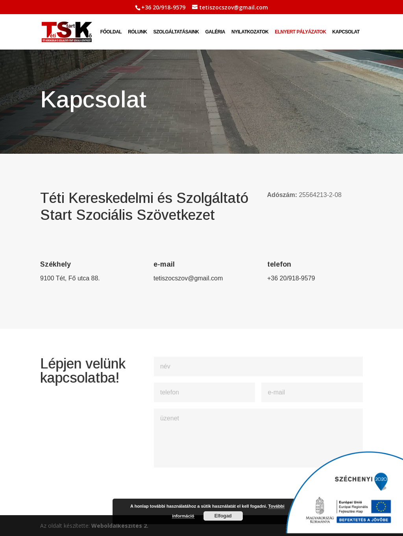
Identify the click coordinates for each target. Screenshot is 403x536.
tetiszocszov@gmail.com (188, 278)
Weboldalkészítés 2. (119, 525)
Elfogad (223, 516)
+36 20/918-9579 (163, 7)
